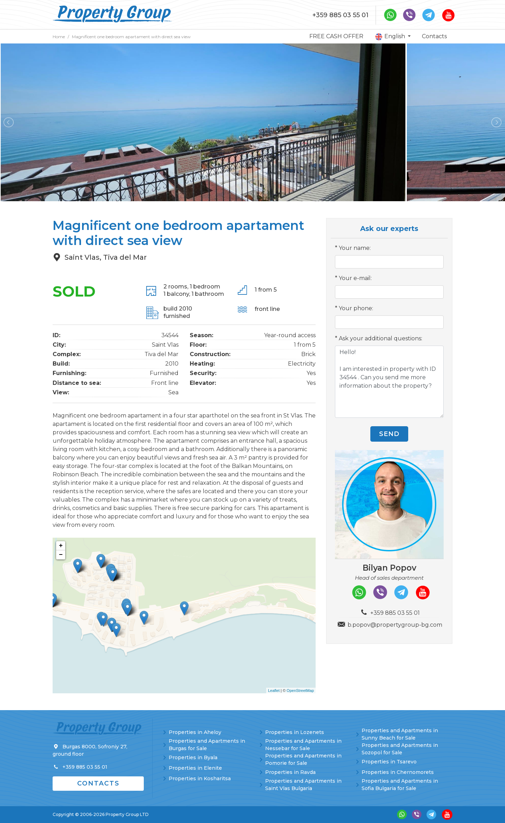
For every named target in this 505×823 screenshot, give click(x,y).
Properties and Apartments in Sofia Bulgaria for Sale (400, 784)
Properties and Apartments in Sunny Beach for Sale (400, 734)
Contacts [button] (98, 783)
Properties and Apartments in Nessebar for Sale (303, 744)
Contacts (434, 36)
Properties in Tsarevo (389, 762)
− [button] (61, 555)
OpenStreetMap (300, 690)
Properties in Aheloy (195, 732)
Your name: (355, 248)
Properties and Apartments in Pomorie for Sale (303, 759)
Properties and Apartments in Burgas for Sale (207, 744)
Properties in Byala (193, 757)
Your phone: (356, 308)
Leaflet (274, 690)
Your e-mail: (355, 278)
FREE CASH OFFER (336, 36)
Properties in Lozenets (294, 732)
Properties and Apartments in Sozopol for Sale (400, 749)
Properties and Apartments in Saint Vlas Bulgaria (303, 784)
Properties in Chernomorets (398, 772)
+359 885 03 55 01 (340, 15)
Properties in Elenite (195, 768)
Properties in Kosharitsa (200, 778)
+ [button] (61, 546)
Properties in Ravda (290, 772)
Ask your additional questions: (380, 338)
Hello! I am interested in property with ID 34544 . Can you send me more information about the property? (389, 382)
